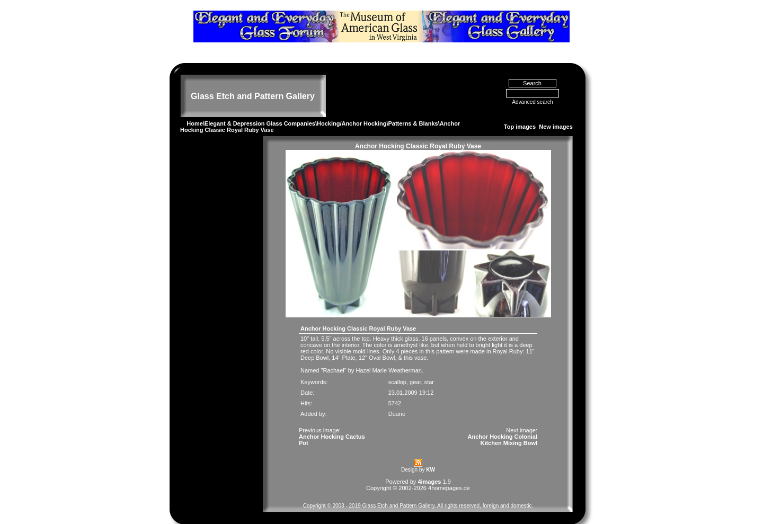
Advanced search (532, 88)
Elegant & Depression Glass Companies (260, 109)
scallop (397, 368)
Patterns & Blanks (413, 109)
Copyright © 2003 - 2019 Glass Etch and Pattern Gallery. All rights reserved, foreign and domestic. (418, 491)
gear (415, 368)
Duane (396, 399)
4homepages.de (449, 473)
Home (195, 109)
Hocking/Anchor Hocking (351, 109)
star (429, 368)
